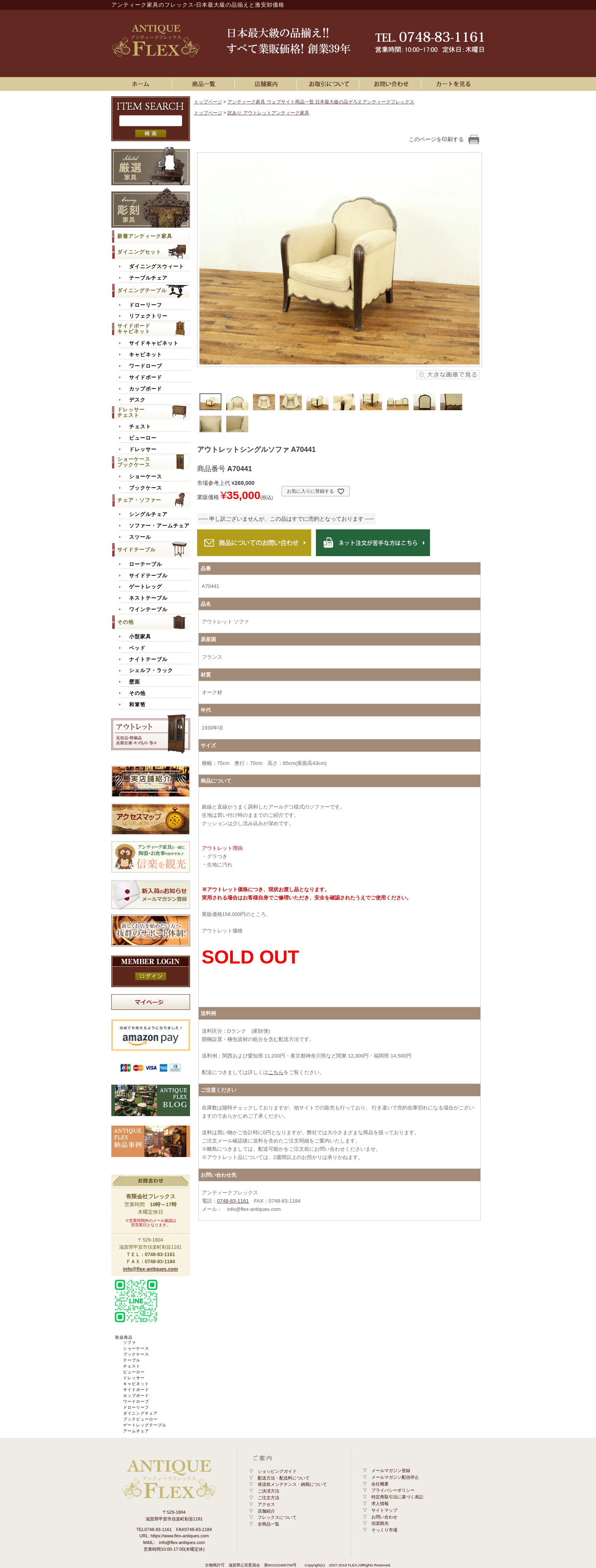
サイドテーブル (136, 550)
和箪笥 (137, 704)
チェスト (140, 426)
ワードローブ (145, 366)
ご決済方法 (268, 1491)
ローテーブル (145, 564)
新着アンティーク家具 (144, 236)
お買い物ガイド (329, 84)
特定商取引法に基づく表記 (397, 1496)
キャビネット (145, 354)
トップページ (208, 102)
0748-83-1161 (233, 1201)
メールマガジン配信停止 (395, 1477)
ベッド (137, 648)
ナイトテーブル (148, 659)
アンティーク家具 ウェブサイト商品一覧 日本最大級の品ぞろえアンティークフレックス (320, 102)
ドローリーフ (145, 305)
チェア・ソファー (139, 500)
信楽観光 (380, 1523)
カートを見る (454, 84)
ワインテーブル (148, 609)
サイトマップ (384, 1510)
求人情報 (380, 1503)
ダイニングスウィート (156, 266)
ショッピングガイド (277, 1471)
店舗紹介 (266, 1511)
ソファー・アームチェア (159, 525)
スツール (140, 537)
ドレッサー (143, 449)
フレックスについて (277, 1517)
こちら (276, 1072)
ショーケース (145, 476)
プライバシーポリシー (393, 1490)
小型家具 (140, 636)
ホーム (142, 84)
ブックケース (145, 488)
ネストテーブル (148, 598)
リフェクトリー (148, 316)
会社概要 (380, 1483)
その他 (125, 622)
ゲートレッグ (145, 586)
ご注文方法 (268, 1497)
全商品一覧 (268, 1524)
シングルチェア (148, 514)
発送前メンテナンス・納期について (292, 1484)
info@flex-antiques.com (150, 1269)
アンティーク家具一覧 (205, 84)
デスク (137, 400)
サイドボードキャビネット (133, 328)
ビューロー (143, 438)
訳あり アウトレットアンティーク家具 (268, 113)
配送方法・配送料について (284, 1478)
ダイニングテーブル (142, 290)
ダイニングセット (139, 252)
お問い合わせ (391, 84)
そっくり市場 (384, 1529)
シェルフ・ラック (151, 670)
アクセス (266, 1504)
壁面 (134, 682)
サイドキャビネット (154, 343)
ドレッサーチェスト (131, 412)
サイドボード (145, 377)
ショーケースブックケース (133, 462)
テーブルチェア (148, 278)
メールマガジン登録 (390, 1470)
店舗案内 (267, 84)
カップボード (145, 389)
